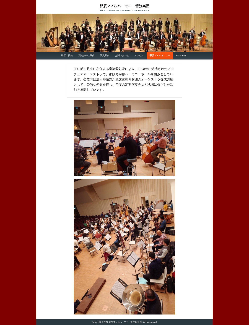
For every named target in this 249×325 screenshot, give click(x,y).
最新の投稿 (67, 55)
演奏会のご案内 (86, 55)
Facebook (181, 55)
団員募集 (104, 55)
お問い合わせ (122, 55)
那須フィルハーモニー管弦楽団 (124, 8)
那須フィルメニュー (159, 55)
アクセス (139, 55)
